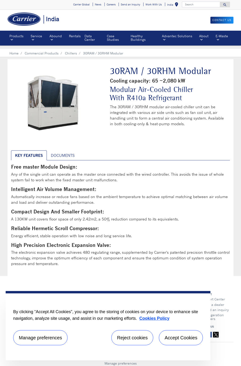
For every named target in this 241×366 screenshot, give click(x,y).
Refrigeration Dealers (213, 313)
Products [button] (16, 36)
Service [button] (36, 36)
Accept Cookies (181, 337)
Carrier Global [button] (81, 4)
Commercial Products (42, 50)
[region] (108, 325)
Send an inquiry (216, 306)
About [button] (204, 36)
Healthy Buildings (138, 37)
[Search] (201, 4)
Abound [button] (55, 36)
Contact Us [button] (222, 20)
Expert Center (214, 296)
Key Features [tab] (29, 152)
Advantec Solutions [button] (177, 36)
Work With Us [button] (153, 4)
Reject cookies (132, 337)
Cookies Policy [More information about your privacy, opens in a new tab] (154, 318)
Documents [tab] (63, 152)
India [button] (173, 5)
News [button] (98, 4)
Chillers (71, 50)
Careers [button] (111, 4)
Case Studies (113, 37)
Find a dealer (213, 301)
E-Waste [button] (222, 36)
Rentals (75, 36)
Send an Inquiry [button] (130, 4)
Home (14, 50)
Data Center (89, 37)
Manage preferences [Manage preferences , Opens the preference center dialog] (40, 337)
